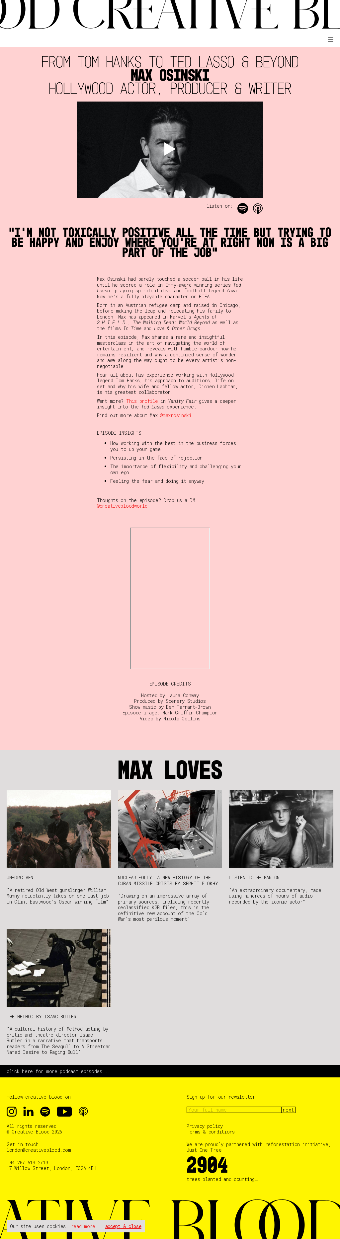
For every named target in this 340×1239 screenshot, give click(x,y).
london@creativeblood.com (39, 1150)
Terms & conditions (211, 1132)
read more (83, 1226)
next (288, 1110)
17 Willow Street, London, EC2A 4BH (51, 1168)
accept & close (123, 1226)
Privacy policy (205, 1126)
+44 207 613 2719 (27, 1162)
